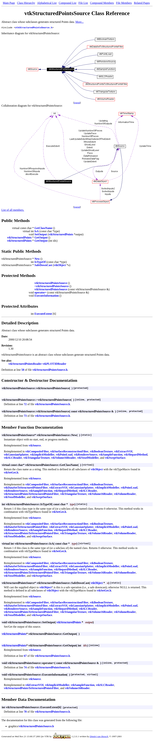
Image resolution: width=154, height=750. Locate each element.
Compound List (67, 2)
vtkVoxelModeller (88, 458)
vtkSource (35, 445)
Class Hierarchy (26, 2)
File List (83, 2)
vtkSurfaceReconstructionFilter (69, 451)
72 (25, 404)
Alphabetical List (47, 2)
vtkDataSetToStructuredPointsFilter (26, 488)
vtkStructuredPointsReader (25, 364)
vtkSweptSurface (115, 458)
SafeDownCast (43, 265)
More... (79, 21)
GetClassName (43, 228)
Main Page (9, 2)
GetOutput (41, 238)
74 (25, 667)
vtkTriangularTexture (36, 458)
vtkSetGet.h (11, 472)
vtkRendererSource (85, 455)
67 (25, 656)
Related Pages (142, 2)
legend (77, 103)
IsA (37, 231)
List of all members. (12, 210)
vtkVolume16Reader (63, 458)
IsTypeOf (40, 262)
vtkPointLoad (64, 455)
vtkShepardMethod (135, 455)
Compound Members (102, 2)
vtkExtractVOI (123, 451)
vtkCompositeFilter (37, 451)
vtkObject (60, 265)
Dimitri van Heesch (99, 737)
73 (25, 416)
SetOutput (41, 234)
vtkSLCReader (13, 458)
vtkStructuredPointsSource (51, 283)
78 (25, 712)
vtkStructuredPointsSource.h (33, 28)
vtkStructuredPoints (61, 234)
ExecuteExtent (43, 314)
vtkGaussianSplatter (16, 455)
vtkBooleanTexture (101, 451)
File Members (124, 2)
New (37, 259)
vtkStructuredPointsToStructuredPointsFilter (31, 494)
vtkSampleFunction (110, 455)
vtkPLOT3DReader (54, 364)
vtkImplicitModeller (42, 455)
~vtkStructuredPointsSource (52, 286)
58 (22, 370)
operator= (41, 293)
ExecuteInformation (47, 296)
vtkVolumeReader (125, 494)
